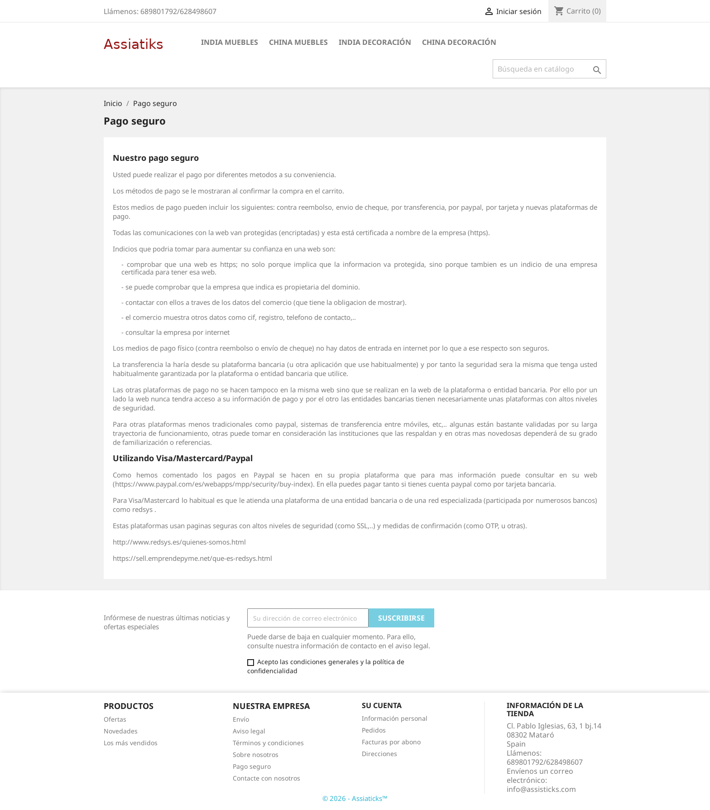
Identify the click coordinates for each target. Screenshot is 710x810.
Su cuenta (382, 705)
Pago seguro (252, 766)
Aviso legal (249, 731)
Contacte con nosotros (266, 778)
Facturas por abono (391, 742)
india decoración (375, 42)
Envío (241, 719)
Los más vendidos (131, 742)
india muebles (229, 42)
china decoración (459, 42)
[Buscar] (549, 68)
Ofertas (115, 719)
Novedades (121, 731)
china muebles (298, 42)
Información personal (394, 718)
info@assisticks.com (541, 789)
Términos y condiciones (268, 742)
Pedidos (374, 730)
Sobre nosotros (255, 754)
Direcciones (379, 753)
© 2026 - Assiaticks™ (355, 798)
